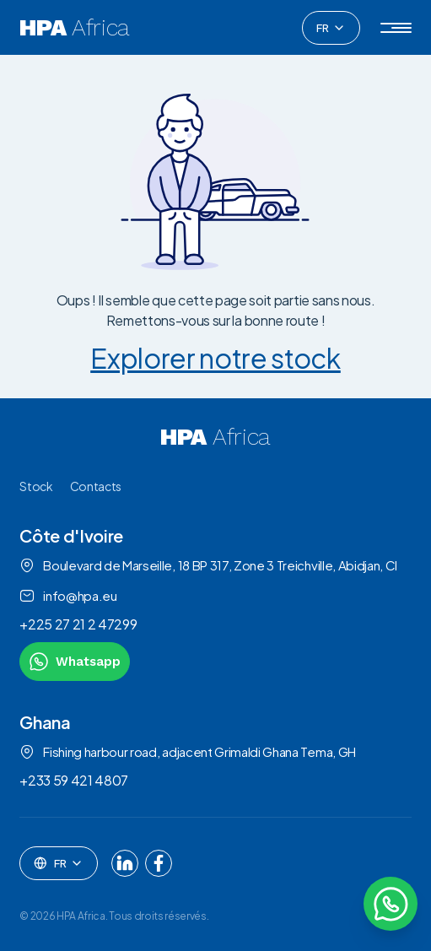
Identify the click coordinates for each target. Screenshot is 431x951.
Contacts (95, 486)
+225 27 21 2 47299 (78, 624)
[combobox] (331, 28)
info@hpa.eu (67, 596)
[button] (396, 28)
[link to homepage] (215, 437)
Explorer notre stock (215, 358)
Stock (35, 486)
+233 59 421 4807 (73, 780)
